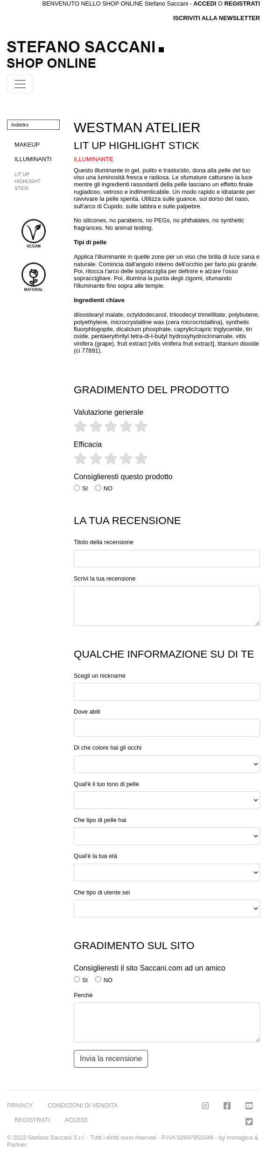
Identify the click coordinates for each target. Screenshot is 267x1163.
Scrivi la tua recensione (104, 578)
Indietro (19, 125)
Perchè (83, 995)
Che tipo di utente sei (102, 892)
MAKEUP (27, 144)
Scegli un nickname (100, 675)
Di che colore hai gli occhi (107, 747)
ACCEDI (76, 1119)
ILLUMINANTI (33, 159)
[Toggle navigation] (20, 84)
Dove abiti (87, 711)
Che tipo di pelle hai (100, 819)
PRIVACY (20, 1105)
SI (85, 488)
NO (108, 488)
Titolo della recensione (104, 542)
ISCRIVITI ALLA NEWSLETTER (216, 17)
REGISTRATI (242, 3)
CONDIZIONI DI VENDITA (83, 1105)
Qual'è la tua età (95, 855)
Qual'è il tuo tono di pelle (106, 783)
